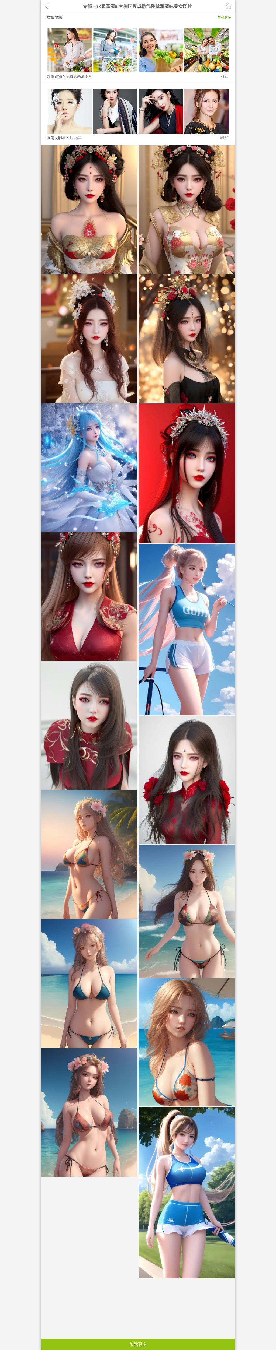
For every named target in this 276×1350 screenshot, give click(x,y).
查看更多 (224, 17)
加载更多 (138, 1344)
